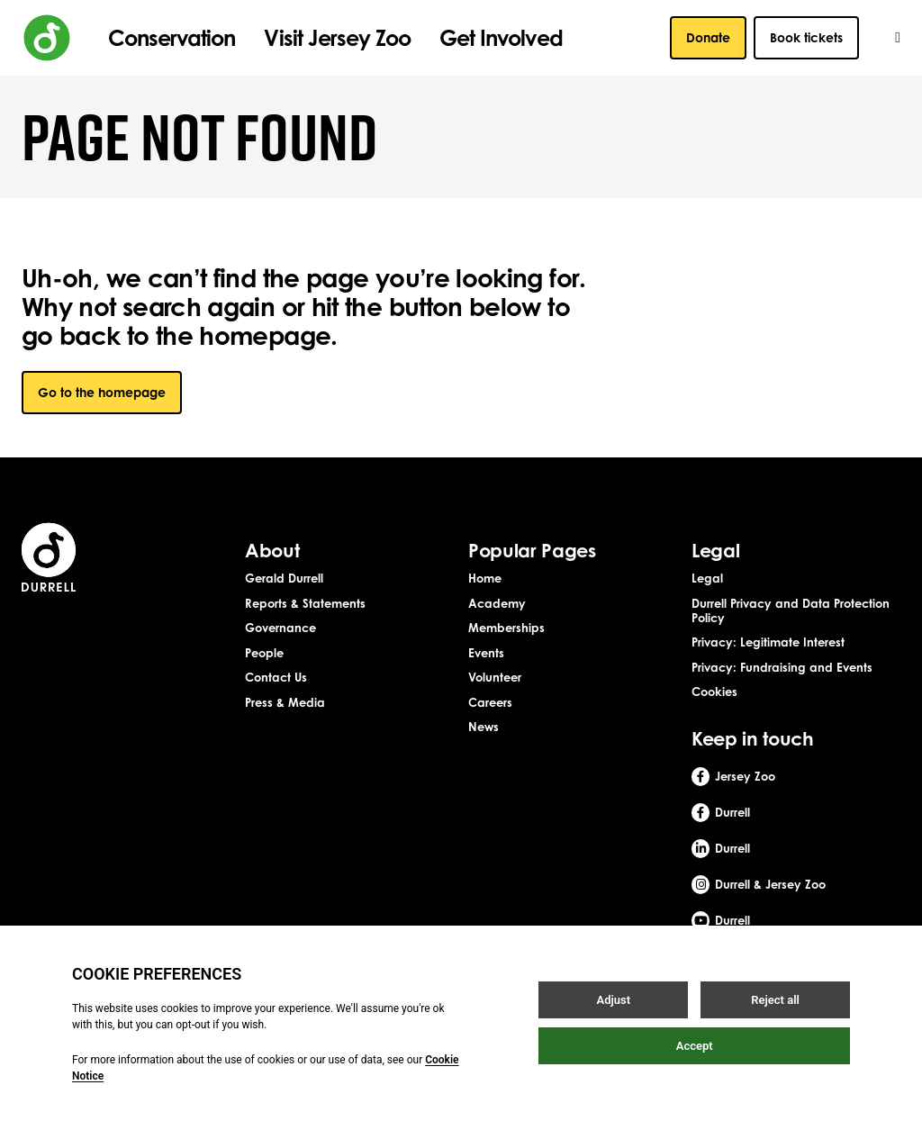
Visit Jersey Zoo (337, 37)
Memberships (506, 627)
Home (485, 578)
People (264, 653)
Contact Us (276, 677)
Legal (707, 578)
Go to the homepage (102, 392)
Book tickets (806, 37)
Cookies (714, 691)
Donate (708, 37)
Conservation (171, 37)
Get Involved (500, 37)
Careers (490, 702)
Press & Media (285, 702)
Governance (280, 627)
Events (486, 653)
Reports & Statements (305, 603)
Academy (497, 603)
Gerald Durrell (284, 578)
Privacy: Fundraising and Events (782, 667)
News (483, 726)
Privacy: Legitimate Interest (768, 642)
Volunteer (494, 677)
